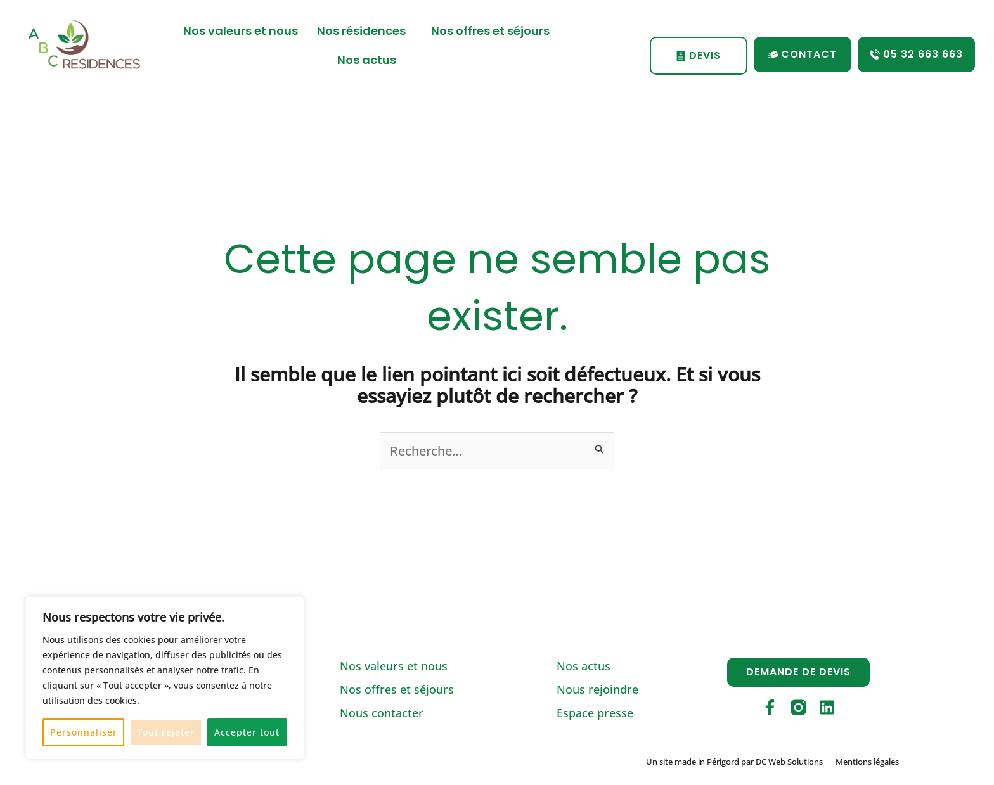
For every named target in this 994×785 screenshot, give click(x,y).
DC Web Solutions (789, 761)
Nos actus (366, 60)
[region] (164, 678)
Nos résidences (364, 31)
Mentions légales (867, 761)
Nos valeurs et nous (240, 31)
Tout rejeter (166, 732)
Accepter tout (247, 732)
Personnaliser (83, 732)
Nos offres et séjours (490, 31)
